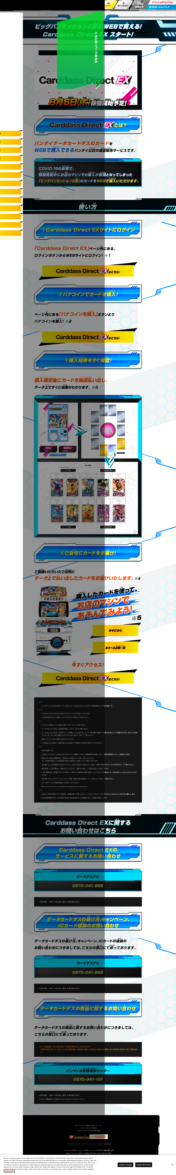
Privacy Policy (9, 1171)
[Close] (172, 1164)
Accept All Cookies (143, 1165)
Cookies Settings (88, 1144)
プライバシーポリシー (103, 1144)
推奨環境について (73, 1144)
